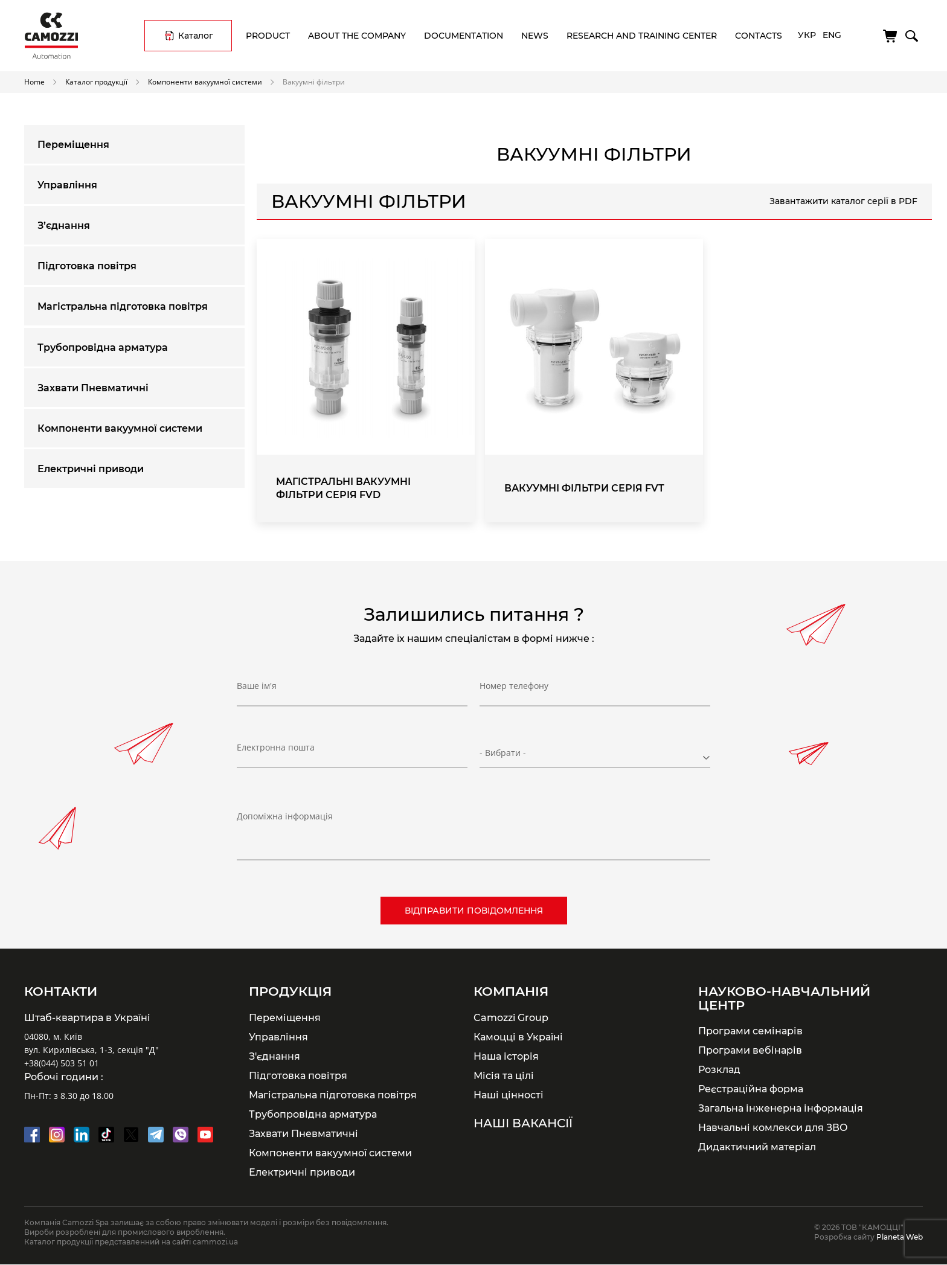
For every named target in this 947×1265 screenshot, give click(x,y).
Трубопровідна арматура (102, 347)
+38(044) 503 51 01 (61, 1063)
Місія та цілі (504, 1075)
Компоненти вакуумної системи (205, 81)
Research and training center (642, 35)
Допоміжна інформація (285, 816)
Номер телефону (514, 686)
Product (268, 35)
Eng (832, 35)
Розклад (719, 1069)
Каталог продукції (96, 81)
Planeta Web (899, 1236)
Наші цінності (509, 1095)
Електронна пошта (276, 748)
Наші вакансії (523, 1123)
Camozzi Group (511, 1017)
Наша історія (506, 1056)
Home (34, 81)
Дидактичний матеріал (757, 1147)
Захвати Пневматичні (93, 388)
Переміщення (73, 144)
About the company (357, 35)
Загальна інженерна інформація (780, 1108)
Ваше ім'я (257, 686)
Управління (67, 185)
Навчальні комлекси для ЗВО (773, 1127)
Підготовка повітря (86, 266)
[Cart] (891, 36)
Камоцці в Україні (518, 1037)
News (534, 35)
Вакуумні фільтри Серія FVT (584, 488)
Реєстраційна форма (750, 1089)
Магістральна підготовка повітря (122, 306)
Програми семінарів (750, 1031)
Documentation (463, 35)
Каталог (195, 35)
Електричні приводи (90, 469)
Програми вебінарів (750, 1050)
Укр (807, 35)
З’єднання (63, 225)
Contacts (758, 35)
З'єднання (274, 1056)
